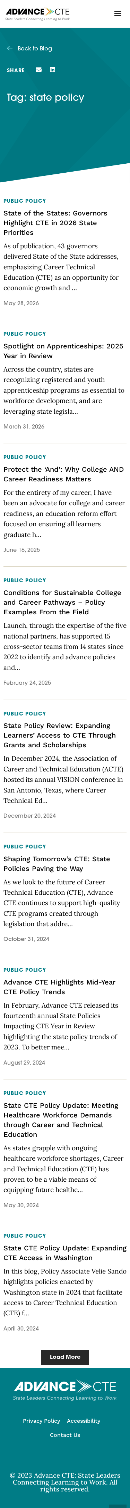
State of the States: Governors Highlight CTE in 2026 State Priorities (55, 223)
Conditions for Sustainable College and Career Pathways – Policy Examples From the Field (62, 602)
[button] (117, 13)
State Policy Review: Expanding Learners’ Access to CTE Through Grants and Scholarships (59, 735)
